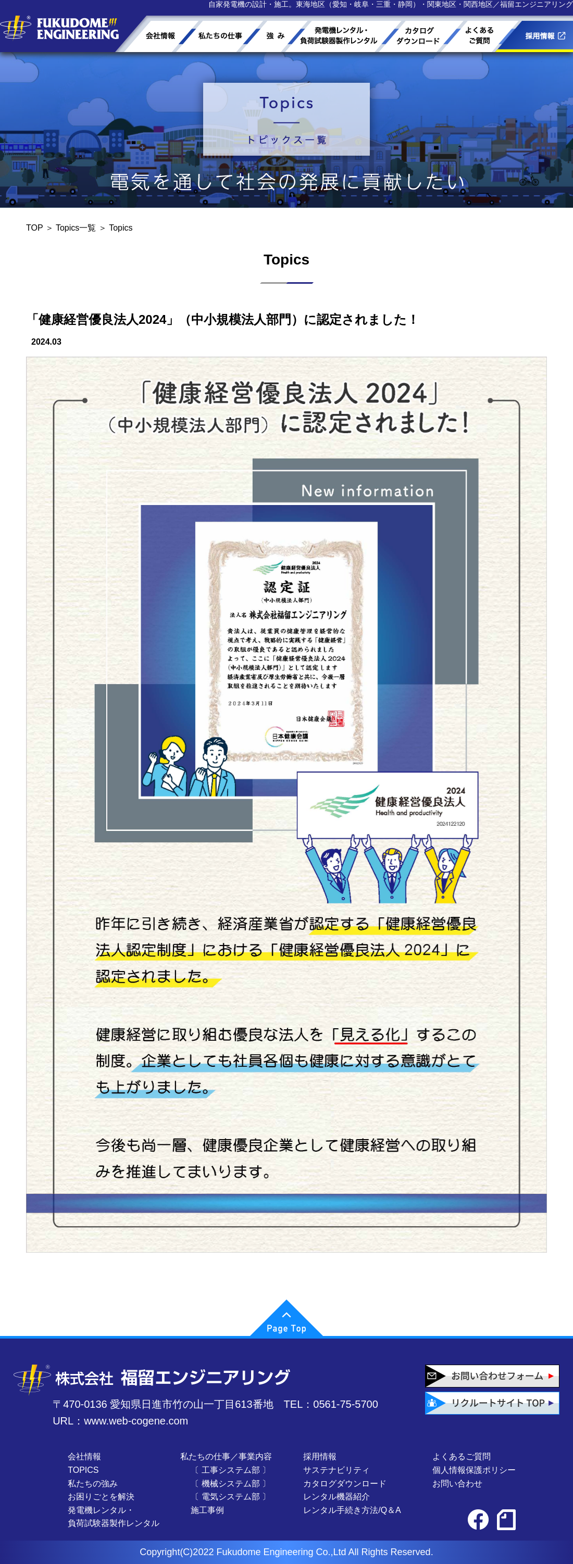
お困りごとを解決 (101, 1496)
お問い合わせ (457, 1483)
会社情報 (84, 1456)
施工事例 (207, 1510)
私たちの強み (93, 1483)
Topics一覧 (76, 227)
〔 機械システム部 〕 (230, 1483)
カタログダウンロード (345, 1483)
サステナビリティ (336, 1470)
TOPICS (83, 1470)
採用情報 (320, 1456)
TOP (34, 227)
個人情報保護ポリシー (474, 1470)
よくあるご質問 (461, 1456)
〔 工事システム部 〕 (230, 1470)
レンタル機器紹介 (336, 1496)
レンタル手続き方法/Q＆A (352, 1510)
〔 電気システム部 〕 (230, 1496)
